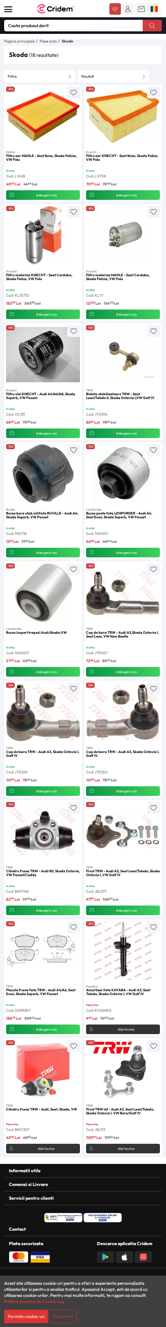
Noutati (87, 76)
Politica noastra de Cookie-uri (33, 1301)
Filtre (12, 76)
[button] (128, 9)
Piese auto (48, 41)
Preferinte (63, 1316)
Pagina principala (19, 41)
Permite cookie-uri (26, 1316)
